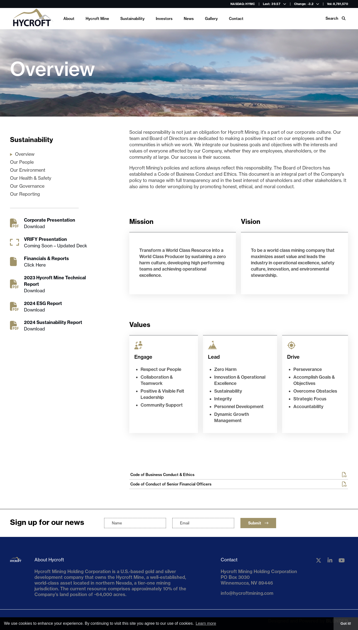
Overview (24, 154)
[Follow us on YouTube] (342, 560)
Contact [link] (236, 18)
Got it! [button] (346, 624)
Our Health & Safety (30, 178)
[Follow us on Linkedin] (330, 560)
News (189, 18)
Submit (258, 523)
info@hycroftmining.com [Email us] (247, 593)
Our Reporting (25, 194)
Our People (22, 162)
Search (336, 18)
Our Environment (27, 170)
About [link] (68, 18)
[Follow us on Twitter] (318, 560)
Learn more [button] (206, 623)
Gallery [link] (211, 18)
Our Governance (27, 186)
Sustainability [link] (132, 18)
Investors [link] (164, 18)
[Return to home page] (32, 18)
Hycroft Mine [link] (97, 18)
